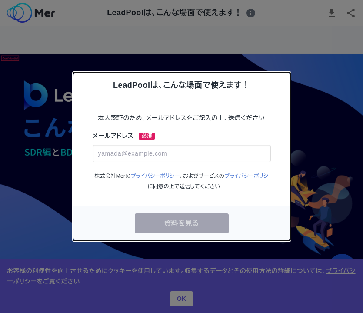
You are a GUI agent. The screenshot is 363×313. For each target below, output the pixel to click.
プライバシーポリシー (155, 176)
